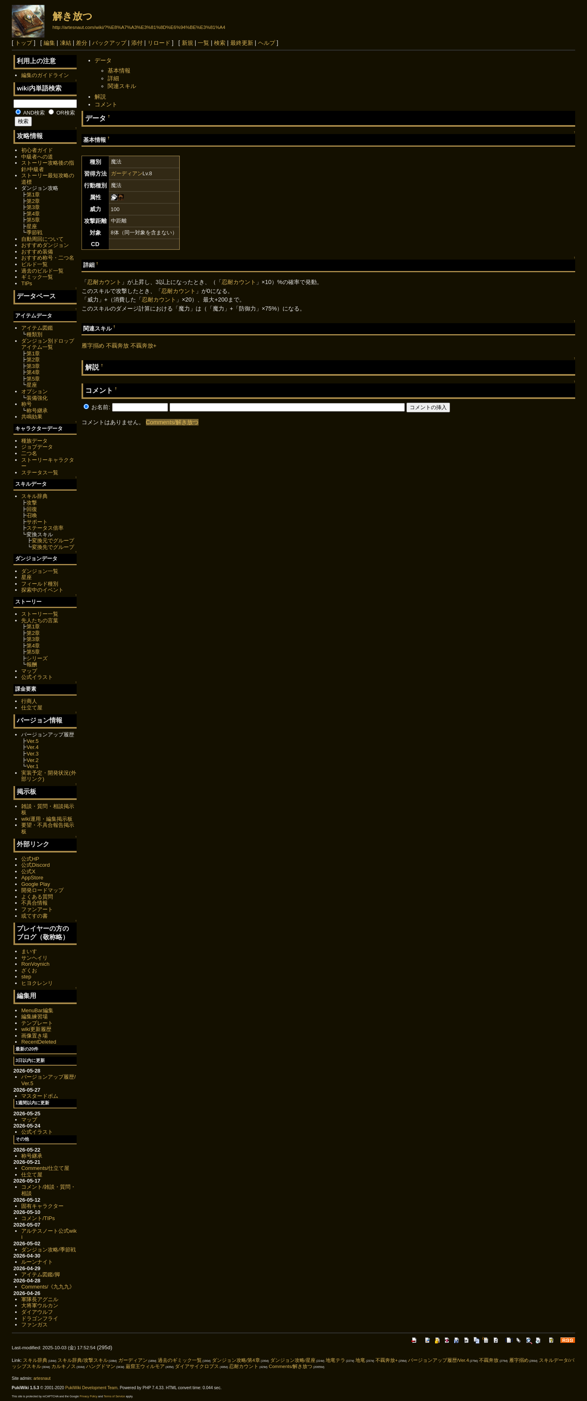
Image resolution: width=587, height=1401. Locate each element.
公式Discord (35, 865)
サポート (37, 522)
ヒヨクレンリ (37, 983)
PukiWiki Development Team (91, 1388)
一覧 (203, 43)
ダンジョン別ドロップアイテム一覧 (47, 344)
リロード (159, 43)
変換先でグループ (53, 547)
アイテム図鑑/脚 (40, 1274)
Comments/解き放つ (172, 422)
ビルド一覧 (34, 264)
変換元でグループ (53, 540)
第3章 (33, 207)
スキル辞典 (34, 496)
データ (103, 60)
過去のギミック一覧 (180, 1360)
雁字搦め (93, 345)
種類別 (34, 334)
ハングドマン (100, 1366)
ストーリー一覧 (39, 614)
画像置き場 (34, 1036)
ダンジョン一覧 (39, 571)
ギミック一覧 (37, 277)
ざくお (29, 970)
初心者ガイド (37, 150)
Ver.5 (32, 741)
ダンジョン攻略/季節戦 (48, 1250)
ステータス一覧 (39, 472)
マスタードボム (39, 1096)
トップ (23, 43)
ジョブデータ (37, 447)
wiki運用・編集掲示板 (47, 819)
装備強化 (37, 398)
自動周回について (42, 239)
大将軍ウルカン (39, 1305)
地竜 (360, 1360)
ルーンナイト (37, 1262)
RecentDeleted (38, 1042)
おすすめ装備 (37, 252)
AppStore (32, 878)
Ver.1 (32, 766)
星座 (31, 226)
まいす (29, 951)
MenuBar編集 (37, 1010)
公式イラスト (37, 677)
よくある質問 (37, 897)
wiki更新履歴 (36, 1029)
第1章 (33, 195)
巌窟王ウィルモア (145, 1366)
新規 (187, 43)
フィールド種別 (39, 584)
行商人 (29, 701)
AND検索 (30, 113)
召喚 (31, 515)
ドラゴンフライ (39, 1318)
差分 (81, 43)
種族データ (34, 441)
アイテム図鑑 (37, 328)
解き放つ (73, 16)
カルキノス (63, 1366)
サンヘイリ (34, 958)
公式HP (30, 859)
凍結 (65, 43)
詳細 (113, 78)
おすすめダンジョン (45, 245)
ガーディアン (127, 173)
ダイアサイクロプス (197, 1366)
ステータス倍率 (45, 528)
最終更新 (241, 43)
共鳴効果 (31, 417)
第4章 (33, 214)
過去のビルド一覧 (42, 271)
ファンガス (34, 1325)
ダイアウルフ (37, 1312)
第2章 (33, 201)
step (26, 977)
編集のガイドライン (45, 75)
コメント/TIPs (38, 1218)
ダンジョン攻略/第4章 (236, 1360)
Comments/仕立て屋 (45, 1168)
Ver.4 (32, 747)
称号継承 (37, 411)
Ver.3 (32, 754)
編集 (49, 43)
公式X (28, 871)
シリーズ (37, 658)
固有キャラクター (42, 1206)
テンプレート (37, 1023)
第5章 (33, 220)
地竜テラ (335, 1360)
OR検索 (62, 113)
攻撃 (31, 503)
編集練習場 (34, 1016)
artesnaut (42, 1378)
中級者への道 (37, 157)
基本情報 (119, 70)
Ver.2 (32, 760)
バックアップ (109, 43)
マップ (29, 671)
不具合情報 (34, 903)
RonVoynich (35, 964)
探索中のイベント (42, 590)
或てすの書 (34, 916)
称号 (26, 404)
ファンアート (37, 909)
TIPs (26, 283)
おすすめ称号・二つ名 (47, 258)
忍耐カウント (104, 282)
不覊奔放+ (143, 345)
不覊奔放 (117, 345)
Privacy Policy (88, 1396)
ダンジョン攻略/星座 (293, 1360)
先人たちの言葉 (39, 620)
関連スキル (122, 86)
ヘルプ (266, 43)
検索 (219, 43)
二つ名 (29, 453)
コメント (106, 104)
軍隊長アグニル (39, 1299)
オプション (34, 391)
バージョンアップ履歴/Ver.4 (438, 1360)
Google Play (35, 884)
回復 (31, 509)
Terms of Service (114, 1396)
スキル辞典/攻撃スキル (82, 1360)
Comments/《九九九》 (48, 1287)
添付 (137, 43)
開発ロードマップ (42, 890)
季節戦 (34, 232)
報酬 (31, 664)
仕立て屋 (31, 708)
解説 (100, 96)
